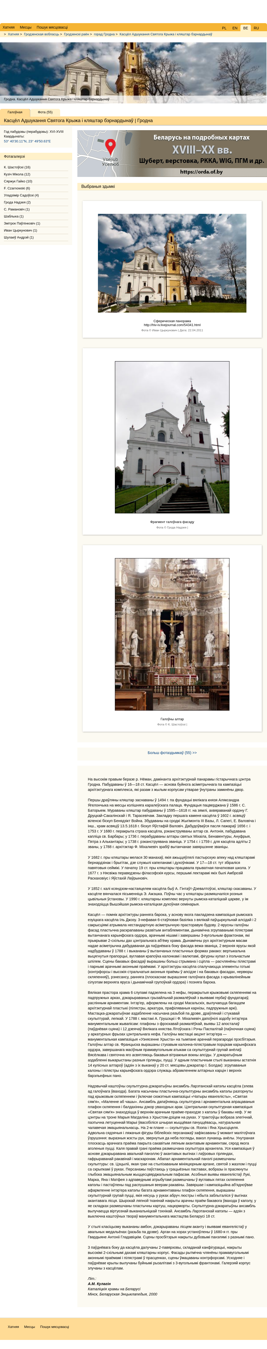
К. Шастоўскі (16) (17, 167)
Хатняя (13, 34)
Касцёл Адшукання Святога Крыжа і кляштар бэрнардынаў (166, 34)
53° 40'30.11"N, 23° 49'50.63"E (27, 141)
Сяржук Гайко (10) (18, 181)
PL (224, 28)
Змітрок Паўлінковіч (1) (22, 223)
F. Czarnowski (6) (17, 188)
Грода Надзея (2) (17, 202)
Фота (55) (45, 112)
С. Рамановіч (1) (17, 209)
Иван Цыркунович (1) (20, 230)
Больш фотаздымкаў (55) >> (172, 753)
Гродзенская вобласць (41, 34)
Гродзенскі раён (76, 34)
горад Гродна (104, 34)
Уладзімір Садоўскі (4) (21, 195)
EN (234, 28)
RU (256, 28)
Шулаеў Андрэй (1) (19, 237)
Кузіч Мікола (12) (17, 174)
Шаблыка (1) (14, 216)
